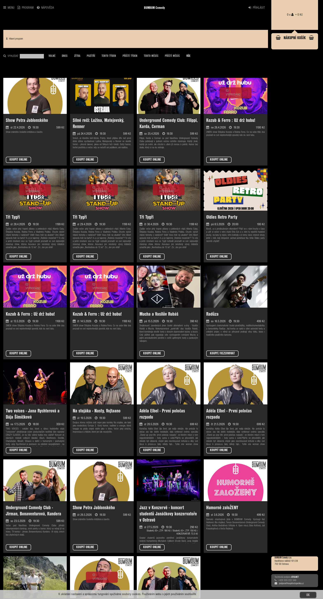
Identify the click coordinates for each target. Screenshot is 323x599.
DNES (65, 56)
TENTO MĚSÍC (151, 56)
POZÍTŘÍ (91, 56)
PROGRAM (26, 7)
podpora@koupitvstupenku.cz (289, 584)
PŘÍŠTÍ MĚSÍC (172, 56)
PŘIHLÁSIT (256, 7)
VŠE (188, 56)
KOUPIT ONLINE (18, 159)
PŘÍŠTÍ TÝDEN (130, 56)
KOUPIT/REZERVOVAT (222, 353)
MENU (8, 7)
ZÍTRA (77, 56)
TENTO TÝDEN (109, 56)
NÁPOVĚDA (45, 7)
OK (308, 595)
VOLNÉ (52, 56)
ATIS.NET (295, 577)
